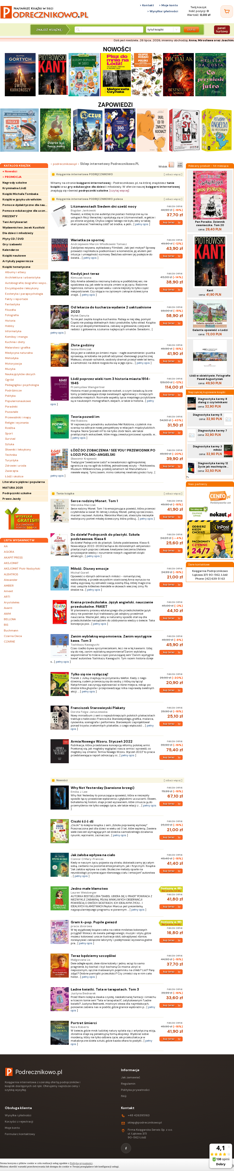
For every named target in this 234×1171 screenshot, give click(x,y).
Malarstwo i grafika (17, 347)
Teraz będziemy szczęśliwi (93, 956)
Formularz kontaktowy (20, 1134)
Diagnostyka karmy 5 (207, 414)
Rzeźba (10, 428)
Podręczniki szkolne (17, 493)
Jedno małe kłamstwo (89, 888)
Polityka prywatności (135, 1090)
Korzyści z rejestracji (19, 1121)
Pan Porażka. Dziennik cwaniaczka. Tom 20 (210, 223)
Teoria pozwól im (85, 416)
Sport (9, 433)
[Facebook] (126, 1148)
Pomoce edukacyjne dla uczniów (25, 211)
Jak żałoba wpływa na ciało (93, 855)
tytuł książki (155, 29)
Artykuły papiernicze (17, 261)
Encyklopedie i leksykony (22, 288)
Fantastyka (12, 304)
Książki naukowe (14, 256)
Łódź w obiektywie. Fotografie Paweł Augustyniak (210, 377)
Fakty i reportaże (16, 299)
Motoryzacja (13, 364)
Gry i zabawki (12, 244)
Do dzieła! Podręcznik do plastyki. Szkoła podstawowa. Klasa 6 (105, 536)
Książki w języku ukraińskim (21, 199)
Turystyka (11, 460)
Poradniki (11, 406)
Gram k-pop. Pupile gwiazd (94, 922)
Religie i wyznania (17, 423)
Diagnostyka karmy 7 (212, 430)
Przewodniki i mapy (18, 417)
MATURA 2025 (12, 488)
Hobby (9, 326)
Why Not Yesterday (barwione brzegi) (102, 788)
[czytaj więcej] (119, 190)
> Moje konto (168, 5)
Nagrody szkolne (14, 183)
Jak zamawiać (130, 1077)
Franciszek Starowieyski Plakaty (98, 708)
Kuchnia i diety (15, 342)
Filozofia (10, 310)
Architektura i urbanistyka (22, 277)
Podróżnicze (13, 390)
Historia (10, 321)
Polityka (10, 396)
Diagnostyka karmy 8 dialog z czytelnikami (212, 400)
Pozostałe (11, 412)
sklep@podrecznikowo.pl (145, 1122)
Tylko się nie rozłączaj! (89, 674)
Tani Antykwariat (14, 222)
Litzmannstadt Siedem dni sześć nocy (103, 206)
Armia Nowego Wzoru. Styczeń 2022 (102, 741)
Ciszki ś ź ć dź (82, 821)
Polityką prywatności (81, 1163)
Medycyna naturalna (19, 353)
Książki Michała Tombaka (20, 194)
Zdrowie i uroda (15, 466)
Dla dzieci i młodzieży (17, 233)
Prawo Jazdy (11, 499)
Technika (11, 455)
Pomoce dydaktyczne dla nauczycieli (25, 205)
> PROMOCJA (12, 177)
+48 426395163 (139, 1115)
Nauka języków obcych (20, 374)
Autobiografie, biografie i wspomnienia (26, 283)
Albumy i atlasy (15, 272)
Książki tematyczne (16, 267)
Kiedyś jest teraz (85, 273)
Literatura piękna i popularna (23, 482)
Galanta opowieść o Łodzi (210, 330)
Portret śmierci (84, 1023)
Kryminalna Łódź (14, 188)
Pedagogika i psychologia (22, 385)
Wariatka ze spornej (87, 240)
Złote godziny (82, 345)
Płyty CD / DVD (13, 239)
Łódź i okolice (14, 476)
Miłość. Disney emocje (90, 568)
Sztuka (9, 444)
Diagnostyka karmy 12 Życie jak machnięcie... (213, 465)
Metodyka (12, 358)
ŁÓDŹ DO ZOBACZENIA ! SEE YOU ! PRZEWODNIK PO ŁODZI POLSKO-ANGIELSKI (113, 452)
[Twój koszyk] (227, 11)
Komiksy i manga (16, 337)
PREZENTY (10, 216)
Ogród (9, 380)
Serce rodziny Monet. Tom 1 (94, 501)
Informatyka (13, 331)
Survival (10, 439)
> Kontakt (147, 5)
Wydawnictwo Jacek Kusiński (23, 227)
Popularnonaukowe (18, 401)
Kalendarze (10, 250)
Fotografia (12, 315)
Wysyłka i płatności (18, 1115)
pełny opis (141, 224)
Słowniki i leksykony (18, 449)
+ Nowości (9, 171)
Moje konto (12, 1128)
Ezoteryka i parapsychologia (24, 294)
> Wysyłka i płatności (162, 11)
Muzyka (10, 369)
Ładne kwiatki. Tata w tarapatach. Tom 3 (105, 989)
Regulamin (128, 1084)
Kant (210, 290)
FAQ (123, 1096)
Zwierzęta (11, 471)
